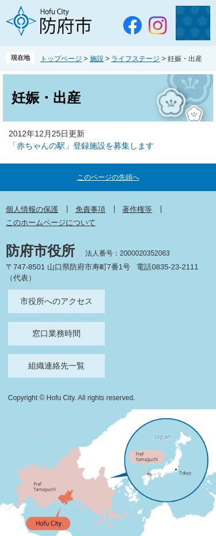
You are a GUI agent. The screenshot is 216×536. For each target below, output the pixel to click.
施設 (97, 59)
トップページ (61, 59)
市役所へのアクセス (56, 301)
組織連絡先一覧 (56, 365)
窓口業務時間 (56, 333)
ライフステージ (135, 59)
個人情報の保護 (32, 209)
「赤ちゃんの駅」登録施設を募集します (81, 145)
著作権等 (137, 209)
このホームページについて (51, 222)
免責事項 (90, 209)
